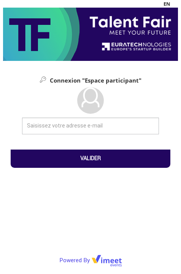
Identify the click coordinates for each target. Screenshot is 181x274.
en (167, 3)
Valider (90, 158)
